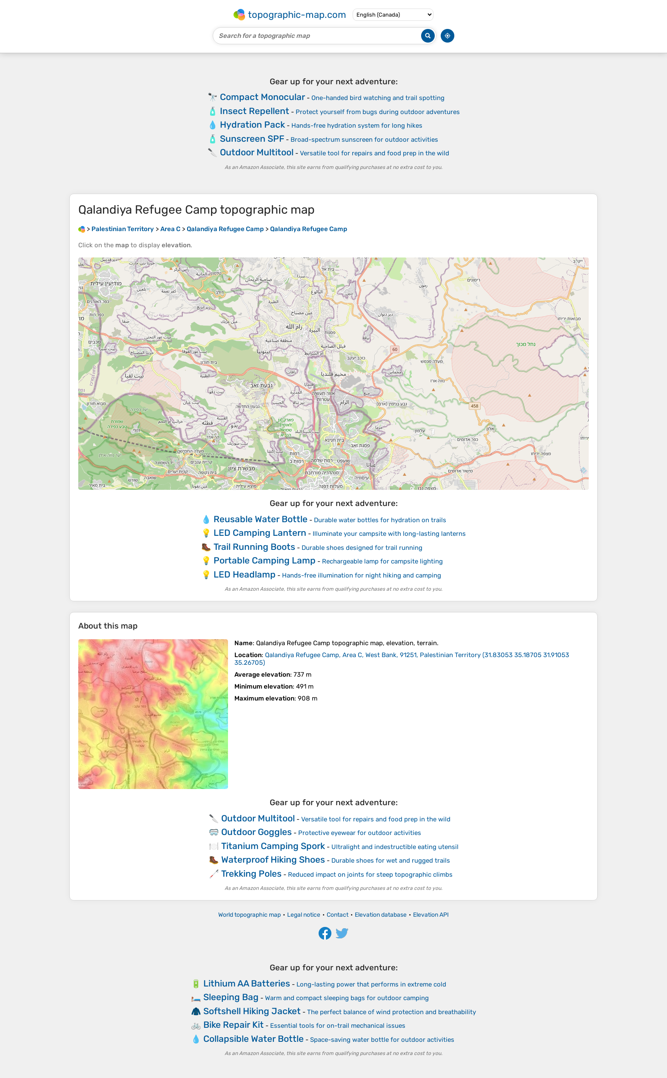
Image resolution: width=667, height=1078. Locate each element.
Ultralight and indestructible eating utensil (395, 847)
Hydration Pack (252, 124)
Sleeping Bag (231, 997)
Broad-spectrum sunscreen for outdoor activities (364, 139)
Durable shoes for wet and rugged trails (390, 860)
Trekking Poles (251, 873)
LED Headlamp (245, 574)
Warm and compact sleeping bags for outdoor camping (347, 998)
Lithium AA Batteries (246, 983)
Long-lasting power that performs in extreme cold (371, 984)
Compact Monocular (262, 97)
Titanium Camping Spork (273, 846)
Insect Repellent (254, 111)
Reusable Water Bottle (261, 519)
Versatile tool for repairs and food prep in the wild (374, 153)
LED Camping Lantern (260, 532)
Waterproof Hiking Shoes (273, 859)
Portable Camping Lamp (265, 560)
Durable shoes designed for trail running (362, 548)
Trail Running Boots (254, 546)
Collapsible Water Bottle (253, 1038)
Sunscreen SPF (252, 138)
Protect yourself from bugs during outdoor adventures (378, 112)
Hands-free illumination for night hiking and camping (361, 575)
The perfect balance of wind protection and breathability (391, 1012)
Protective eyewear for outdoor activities (359, 833)
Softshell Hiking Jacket (252, 1011)
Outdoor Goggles (256, 831)
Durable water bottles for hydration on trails (380, 520)
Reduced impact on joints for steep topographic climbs (370, 874)
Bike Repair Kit (233, 1024)
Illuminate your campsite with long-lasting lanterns (389, 534)
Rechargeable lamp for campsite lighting (382, 561)
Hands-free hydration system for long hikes (356, 125)
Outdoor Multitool (257, 152)
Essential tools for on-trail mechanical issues (337, 1025)
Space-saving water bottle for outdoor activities (382, 1040)
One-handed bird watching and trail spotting (378, 98)
